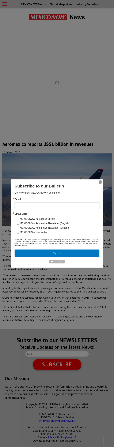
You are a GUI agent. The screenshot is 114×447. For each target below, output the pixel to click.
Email (18, 199)
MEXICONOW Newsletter (33, 232)
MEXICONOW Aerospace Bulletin (37, 218)
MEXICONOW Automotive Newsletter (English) (44, 223)
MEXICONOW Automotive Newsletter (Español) (45, 227)
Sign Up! (56, 253)
